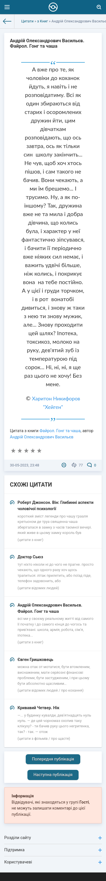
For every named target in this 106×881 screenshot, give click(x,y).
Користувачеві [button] (53, 862)
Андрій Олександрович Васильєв (41, 437)
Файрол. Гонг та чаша (60, 430)
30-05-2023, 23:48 (24, 465)
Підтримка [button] (53, 850)
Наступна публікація (53, 774)
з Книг (42, 21)
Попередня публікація (53, 759)
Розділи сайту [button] (53, 837)
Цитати (27, 21)
